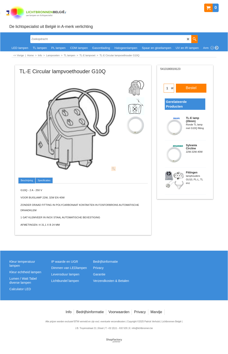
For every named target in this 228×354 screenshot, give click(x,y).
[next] (217, 48)
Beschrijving (27, 180)
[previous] (212, 48)
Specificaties (44, 180)
